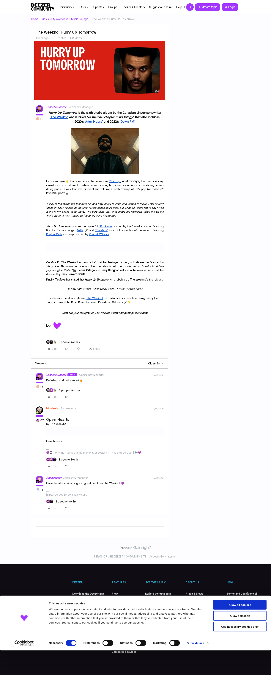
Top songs (151, 601)
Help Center (183, 7)
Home (34, 19)
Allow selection (240, 640)
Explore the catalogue (158, 593)
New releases (153, 608)
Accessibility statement (163, 556)
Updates (98, 7)
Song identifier (121, 601)
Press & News (194, 593)
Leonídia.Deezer (56, 107)
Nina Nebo (52, 408)
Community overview (55, 19)
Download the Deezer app (88, 593)
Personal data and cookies (243, 606)
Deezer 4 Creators (133, 7)
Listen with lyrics (122, 615)
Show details (195, 667)
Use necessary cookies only (240, 651)
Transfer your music (124, 608)
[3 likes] (63, 342)
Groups (112, 7)
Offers (76, 601)
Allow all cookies (240, 629)
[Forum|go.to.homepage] (42, 7)
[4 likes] (63, 390)
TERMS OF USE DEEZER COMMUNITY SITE (120, 556)
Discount (77, 608)
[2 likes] (61, 501)
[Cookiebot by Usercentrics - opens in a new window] (24, 668)
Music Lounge (79, 19)
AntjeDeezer (53, 477)
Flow (115, 593)
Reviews (77, 615)
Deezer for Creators (198, 613)
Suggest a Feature (160, 7)
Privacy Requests (238, 613)
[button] (207, 7)
